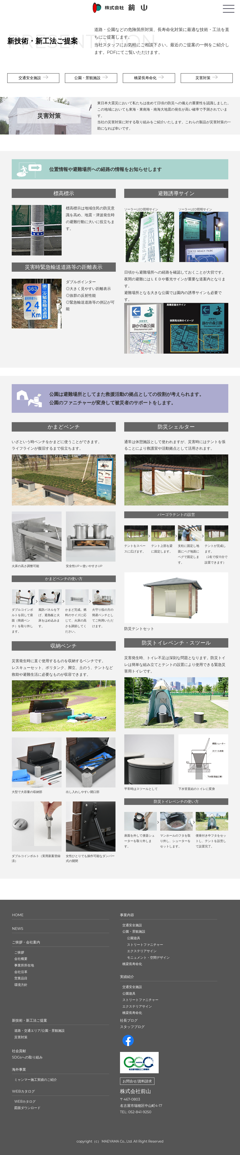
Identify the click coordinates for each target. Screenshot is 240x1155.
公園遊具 (133, 938)
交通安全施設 (30, 78)
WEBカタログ (23, 1091)
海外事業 (19, 1069)
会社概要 (20, 959)
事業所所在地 (24, 965)
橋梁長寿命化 (145, 78)
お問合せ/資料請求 (137, 1081)
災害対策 (202, 78)
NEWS (17, 928)
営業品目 (20, 978)
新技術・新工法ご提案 (42, 41)
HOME (17, 915)
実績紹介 (127, 976)
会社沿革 (20, 972)
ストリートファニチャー (145, 945)
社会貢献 (19, 1051)
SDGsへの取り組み (27, 1057)
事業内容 (127, 915)
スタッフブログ (132, 1026)
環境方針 (20, 985)
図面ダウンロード (27, 1108)
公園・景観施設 (87, 78)
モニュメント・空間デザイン (148, 957)
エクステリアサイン (142, 951)
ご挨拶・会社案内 (26, 942)
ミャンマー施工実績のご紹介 (35, 1080)
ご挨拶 (19, 952)
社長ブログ (129, 1020)
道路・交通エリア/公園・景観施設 (39, 1030)
